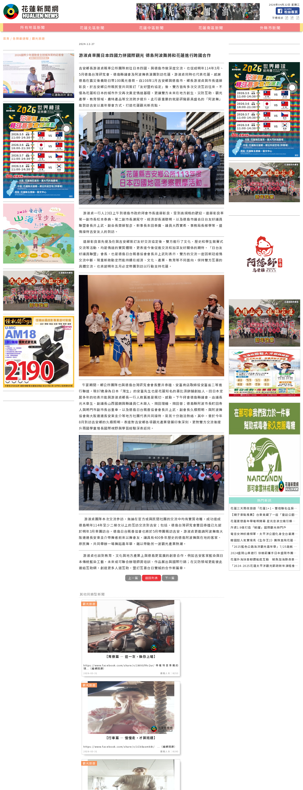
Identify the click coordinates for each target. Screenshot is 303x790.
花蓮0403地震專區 (163, 781)
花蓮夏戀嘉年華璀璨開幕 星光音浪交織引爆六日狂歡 (264, 521)
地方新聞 (66, 776)
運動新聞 (156, 776)
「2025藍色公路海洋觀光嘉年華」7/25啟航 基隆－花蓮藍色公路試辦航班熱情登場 (264, 546)
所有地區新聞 (32, 27)
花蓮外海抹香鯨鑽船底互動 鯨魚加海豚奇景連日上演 (264, 559)
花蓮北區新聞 (92, 27)
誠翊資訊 (117, 785)
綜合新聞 (138, 781)
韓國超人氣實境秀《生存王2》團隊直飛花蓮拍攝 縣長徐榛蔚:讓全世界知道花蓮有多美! (264, 540)
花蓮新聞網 (75, 785)
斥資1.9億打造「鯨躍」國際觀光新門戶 (258, 527)
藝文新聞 (31, 781)
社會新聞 (173, 776)
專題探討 (66, 781)
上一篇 (133, 578)
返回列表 (151, 578)
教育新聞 (49, 781)
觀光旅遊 (49, 776)
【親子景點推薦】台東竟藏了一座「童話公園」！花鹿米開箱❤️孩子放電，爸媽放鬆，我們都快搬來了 (264, 515)
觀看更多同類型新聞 (151, 750)
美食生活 (102, 776)
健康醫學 (120, 781)
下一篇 (170, 578)
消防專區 (138, 776)
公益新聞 (120, 776)
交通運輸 (84, 781)
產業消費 (84, 776)
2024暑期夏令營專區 (196, 781)
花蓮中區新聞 (151, 27)
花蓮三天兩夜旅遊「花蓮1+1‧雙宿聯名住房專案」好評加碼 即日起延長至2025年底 (264, 508)
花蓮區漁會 (193, 776)
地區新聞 (31, 776)
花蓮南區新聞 (210, 27)
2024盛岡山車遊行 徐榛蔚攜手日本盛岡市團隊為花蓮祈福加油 (264, 553)
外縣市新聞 (270, 27)
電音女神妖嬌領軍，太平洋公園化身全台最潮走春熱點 (264, 534)
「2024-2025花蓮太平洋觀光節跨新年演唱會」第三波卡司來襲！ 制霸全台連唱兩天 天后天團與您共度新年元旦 (264, 566)
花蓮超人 (212, 776)
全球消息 (102, 781)
